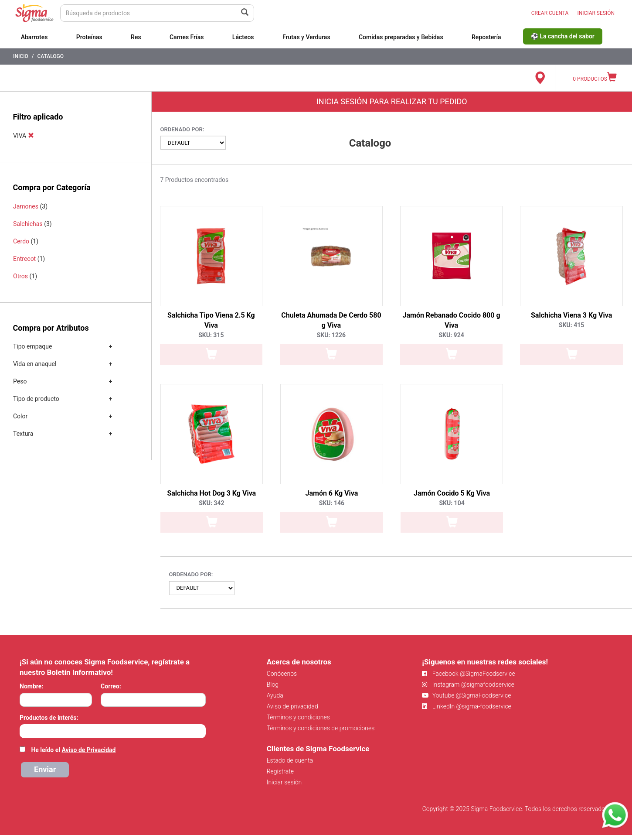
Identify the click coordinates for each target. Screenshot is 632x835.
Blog (273, 684)
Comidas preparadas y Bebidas (401, 37)
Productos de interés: (49, 717)
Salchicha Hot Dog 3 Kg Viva (211, 493)
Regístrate (280, 771)
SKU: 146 (331, 503)
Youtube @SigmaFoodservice (466, 695)
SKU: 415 (571, 325)
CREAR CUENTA (550, 13)
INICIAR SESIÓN (596, 13)
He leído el (73, 749)
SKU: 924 (451, 335)
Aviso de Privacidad (88, 749)
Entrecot (24, 258)
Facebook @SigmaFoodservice (468, 673)
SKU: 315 (211, 335)
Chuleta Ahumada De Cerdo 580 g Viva (331, 320)
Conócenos (282, 673)
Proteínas (89, 37)
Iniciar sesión (284, 782)
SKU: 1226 (331, 335)
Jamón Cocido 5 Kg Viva (452, 493)
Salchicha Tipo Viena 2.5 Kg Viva (211, 320)
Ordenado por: (182, 129)
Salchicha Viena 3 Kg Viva (571, 315)
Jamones (25, 206)
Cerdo (21, 241)
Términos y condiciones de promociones (321, 728)
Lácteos (243, 37)
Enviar (45, 769)
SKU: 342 (211, 503)
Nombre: (31, 686)
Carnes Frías (187, 37)
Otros (20, 276)
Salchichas (28, 223)
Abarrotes (34, 37)
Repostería (486, 37)
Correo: (111, 686)
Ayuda (275, 695)
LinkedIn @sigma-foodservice (466, 706)
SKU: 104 (451, 503)
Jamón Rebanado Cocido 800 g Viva (451, 320)
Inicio (20, 56)
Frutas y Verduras (306, 37)
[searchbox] (24, 730)
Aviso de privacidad (292, 706)
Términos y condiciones (298, 717)
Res (136, 37)
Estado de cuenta (290, 760)
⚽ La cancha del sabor (563, 36)
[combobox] (113, 731)
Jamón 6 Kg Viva (332, 493)
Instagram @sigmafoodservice (468, 684)
